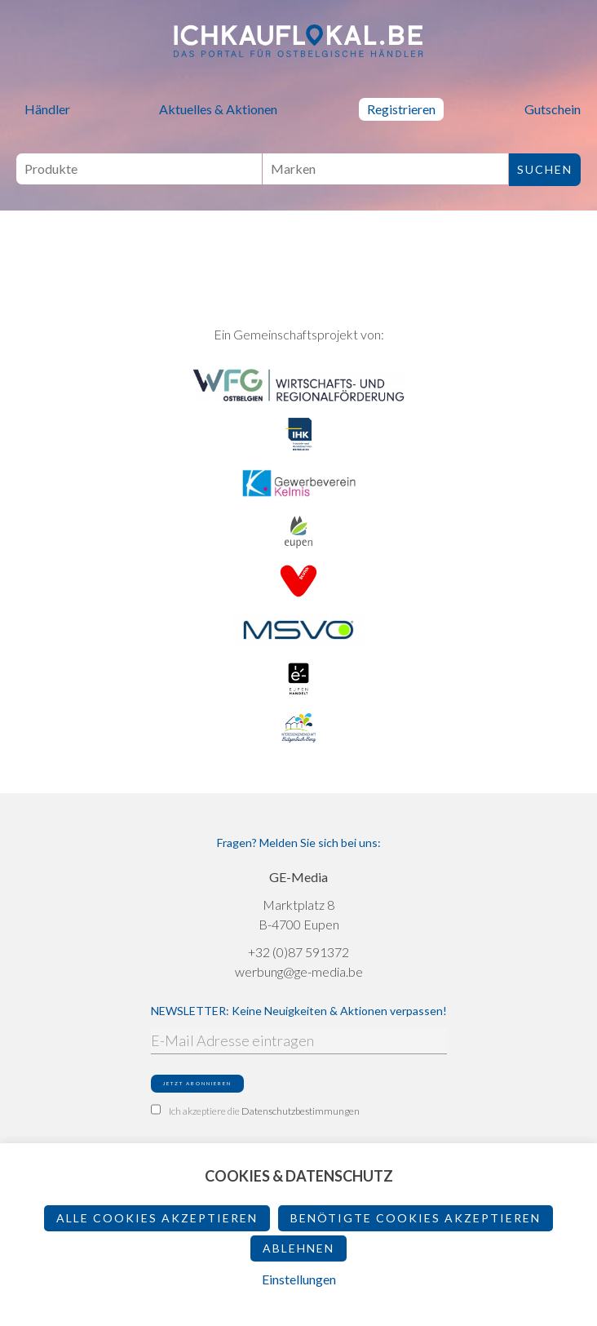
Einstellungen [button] (299, 1279)
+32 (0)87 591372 (298, 952)
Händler (47, 109)
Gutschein (552, 109)
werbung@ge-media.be (299, 971)
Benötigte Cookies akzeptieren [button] (415, 1218)
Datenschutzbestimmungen (300, 1111)
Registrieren (401, 109)
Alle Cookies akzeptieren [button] (157, 1218)
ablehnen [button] (298, 1248)
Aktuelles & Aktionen (218, 109)
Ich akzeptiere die (255, 1110)
